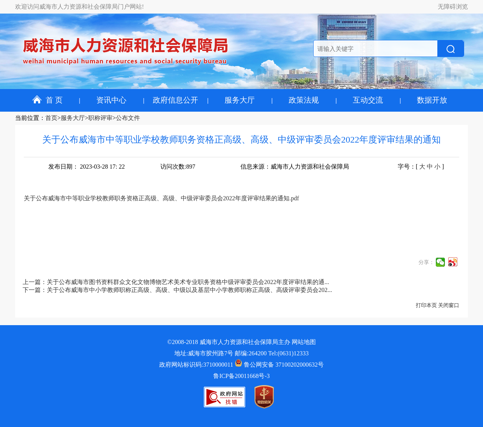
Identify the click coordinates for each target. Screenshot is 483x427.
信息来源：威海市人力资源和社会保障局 (294, 166)
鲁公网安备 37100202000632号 (279, 364)
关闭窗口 (448, 305)
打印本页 (426, 305)
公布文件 (128, 118)
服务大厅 (240, 100)
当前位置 (27, 118)
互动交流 (368, 100)
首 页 (47, 100)
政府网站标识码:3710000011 (196, 364)
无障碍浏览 (453, 6)
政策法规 (304, 100)
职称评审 (100, 118)
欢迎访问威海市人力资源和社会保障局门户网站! (79, 6)
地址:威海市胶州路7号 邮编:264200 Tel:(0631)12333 (241, 353)
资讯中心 (111, 100)
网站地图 (304, 342)
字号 (404, 166)
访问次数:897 (177, 166)
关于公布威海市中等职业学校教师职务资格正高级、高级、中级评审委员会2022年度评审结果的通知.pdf (161, 198)
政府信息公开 (175, 100)
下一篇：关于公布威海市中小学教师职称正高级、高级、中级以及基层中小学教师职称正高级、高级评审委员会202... (177, 290)
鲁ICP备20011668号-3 (241, 376)
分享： (426, 262)
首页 (51, 118)
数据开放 (432, 100)
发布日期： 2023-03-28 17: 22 (86, 166)
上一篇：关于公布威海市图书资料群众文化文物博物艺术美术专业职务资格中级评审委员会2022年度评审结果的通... (176, 282)
